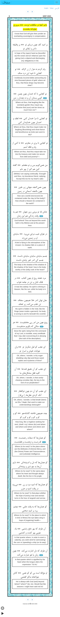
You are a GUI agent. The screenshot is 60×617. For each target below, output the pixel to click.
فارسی (57, 8)
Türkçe (51, 8)
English (46, 8)
